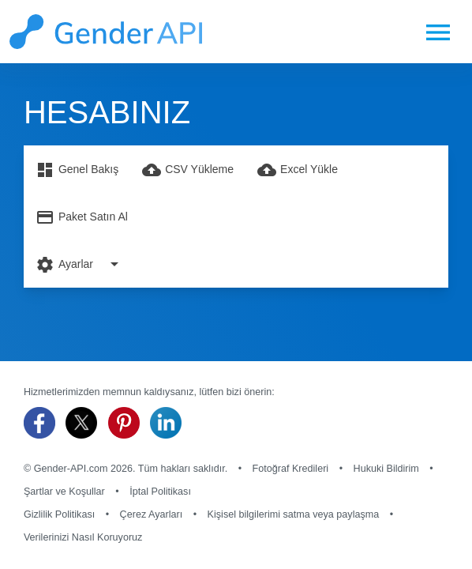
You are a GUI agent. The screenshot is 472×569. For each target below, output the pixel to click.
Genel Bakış (77, 169)
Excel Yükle (297, 169)
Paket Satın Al (82, 217)
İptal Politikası (160, 491)
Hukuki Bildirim (386, 468)
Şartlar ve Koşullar (64, 491)
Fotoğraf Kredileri (291, 468)
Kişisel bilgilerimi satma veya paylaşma (294, 514)
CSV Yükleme (188, 169)
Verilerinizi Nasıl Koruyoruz (83, 537)
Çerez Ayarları (151, 514)
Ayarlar (80, 264)
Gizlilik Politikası (59, 514)
